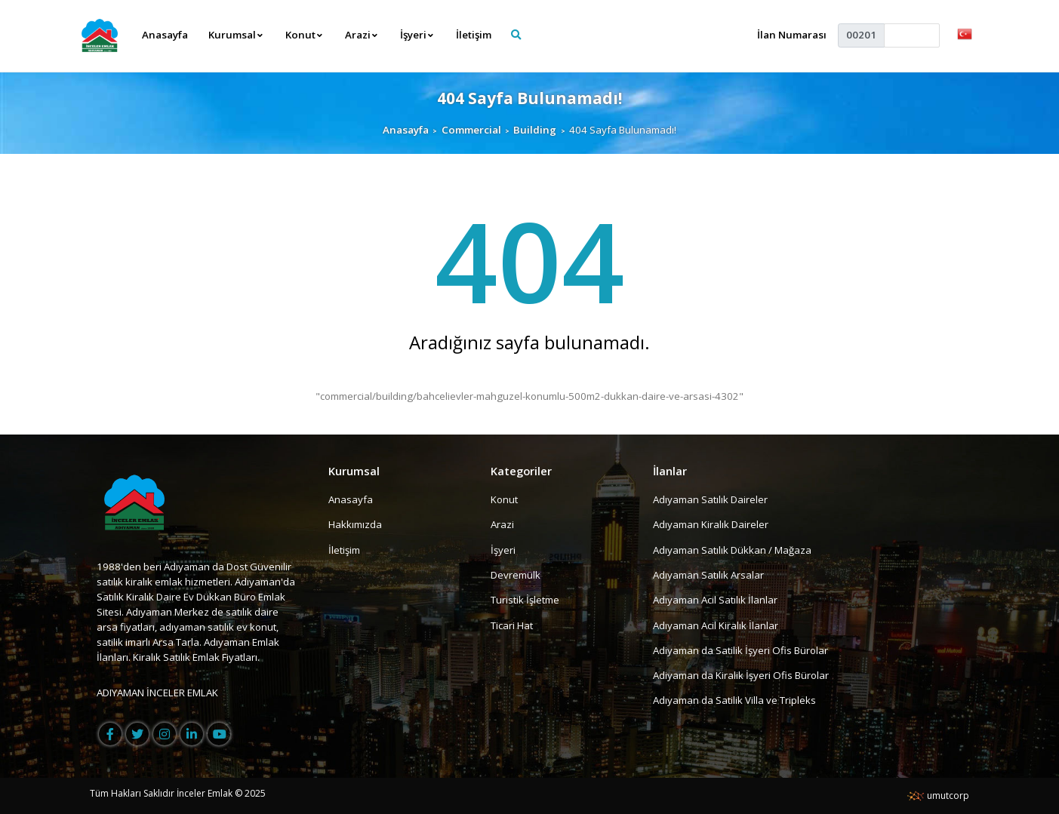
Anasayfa (165, 34)
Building (534, 130)
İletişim (473, 34)
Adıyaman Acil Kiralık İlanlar (715, 625)
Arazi (502, 524)
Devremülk (515, 575)
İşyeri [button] (417, 34)
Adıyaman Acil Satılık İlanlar (715, 600)
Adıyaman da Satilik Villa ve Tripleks (734, 701)
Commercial (471, 130)
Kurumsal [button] (235, 34)
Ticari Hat (512, 625)
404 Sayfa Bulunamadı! (529, 98)
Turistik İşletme (525, 600)
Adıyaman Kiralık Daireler (710, 524)
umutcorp (938, 795)
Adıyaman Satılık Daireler (710, 499)
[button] (964, 33)
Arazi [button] (361, 34)
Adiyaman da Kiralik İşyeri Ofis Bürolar (741, 675)
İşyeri (503, 550)
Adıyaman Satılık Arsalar (708, 575)
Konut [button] (304, 34)
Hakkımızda (355, 524)
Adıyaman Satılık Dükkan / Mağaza (732, 550)
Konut (504, 499)
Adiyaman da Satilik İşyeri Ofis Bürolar (740, 650)
